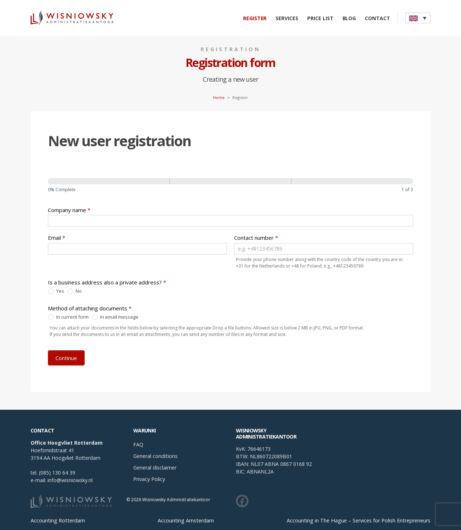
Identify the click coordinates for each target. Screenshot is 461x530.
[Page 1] (109, 181)
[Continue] (230, 181)
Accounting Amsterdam (186, 520)
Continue (66, 357)
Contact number (256, 237)
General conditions (155, 456)
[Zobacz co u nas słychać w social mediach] (242, 501)
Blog (349, 18)
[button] (417, 18)
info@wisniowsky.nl (70, 480)
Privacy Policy (149, 479)
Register (255, 18)
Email (56, 237)
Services (287, 18)
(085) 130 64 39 (57, 472)
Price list (320, 18)
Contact (377, 18)
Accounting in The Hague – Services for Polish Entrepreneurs (358, 520)
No (74, 291)
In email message (115, 317)
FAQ (138, 444)
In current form (68, 317)
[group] (230, 186)
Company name (69, 210)
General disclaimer (154, 467)
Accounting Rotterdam (58, 520)
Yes (56, 291)
